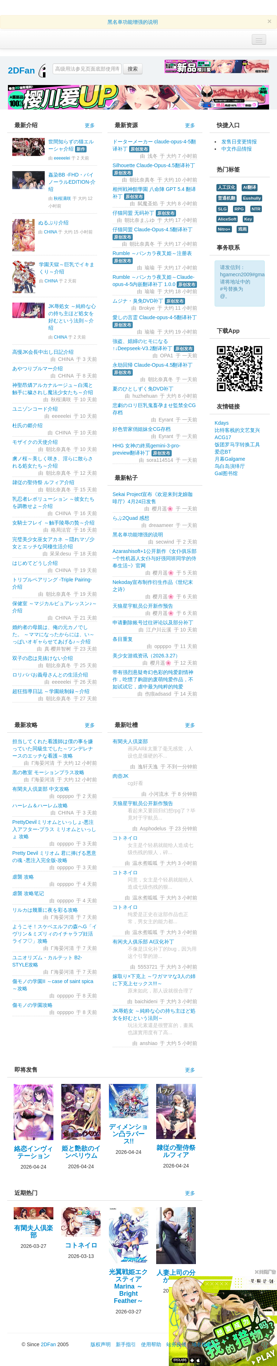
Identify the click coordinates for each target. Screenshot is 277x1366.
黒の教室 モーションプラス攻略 (48, 772)
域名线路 (202, 1344)
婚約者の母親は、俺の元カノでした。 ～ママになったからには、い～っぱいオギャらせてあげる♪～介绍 (53, 634)
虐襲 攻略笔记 (28, 893)
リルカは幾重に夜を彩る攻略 (45, 910)
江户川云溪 (158, 630)
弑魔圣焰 (147, 203)
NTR (256, 208)
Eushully (252, 198)
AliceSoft (227, 219)
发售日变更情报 (239, 141)
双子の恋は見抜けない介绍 (42, 658)
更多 (90, 125)
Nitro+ (224, 229)
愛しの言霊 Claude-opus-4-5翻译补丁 (155, 317)
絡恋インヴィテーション (33, 1152)
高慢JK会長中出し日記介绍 (43, 352)
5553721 (148, 967)
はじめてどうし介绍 (35, 563)
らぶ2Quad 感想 (131, 518)
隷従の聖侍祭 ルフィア (176, 1151)
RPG (239, 208)
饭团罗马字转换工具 (237, 444)
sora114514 (159, 460)
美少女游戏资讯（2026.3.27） (146, 656)
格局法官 (61, 530)
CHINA (50, 232)
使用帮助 (151, 1344)
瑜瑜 (150, 268)
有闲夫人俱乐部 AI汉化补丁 (143, 942)
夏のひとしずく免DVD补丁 (143, 389)
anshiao (149, 1043)
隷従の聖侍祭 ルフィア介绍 (43, 482)
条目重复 (123, 639)
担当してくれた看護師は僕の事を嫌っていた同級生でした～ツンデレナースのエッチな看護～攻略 (52, 748)
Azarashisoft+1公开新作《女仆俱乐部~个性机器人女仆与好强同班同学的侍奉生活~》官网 (155, 558)
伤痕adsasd (158, 694)
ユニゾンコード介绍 (35, 409)
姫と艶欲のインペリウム (81, 1152)
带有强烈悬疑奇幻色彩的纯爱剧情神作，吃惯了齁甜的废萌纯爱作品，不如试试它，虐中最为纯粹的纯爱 (153, 679)
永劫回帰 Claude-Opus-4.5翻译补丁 (153, 365)
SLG (222, 208)
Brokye (147, 308)
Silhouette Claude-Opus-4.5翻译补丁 (154, 165)
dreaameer (161, 525)
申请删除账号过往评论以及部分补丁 (153, 622)
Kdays (222, 423)
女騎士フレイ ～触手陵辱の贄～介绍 (53, 523)
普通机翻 (226, 198)
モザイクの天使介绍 (35, 442)
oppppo (162, 646)
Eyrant (166, 420)
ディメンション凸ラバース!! (128, 1134)
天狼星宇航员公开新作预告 (143, 606)
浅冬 (153, 156)
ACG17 (223, 437)
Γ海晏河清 (42, 763)
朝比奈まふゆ (139, 220)
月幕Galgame (230, 459)
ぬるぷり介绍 (53, 223)
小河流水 (159, 794)
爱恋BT (223, 452)
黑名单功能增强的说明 (132, 22)
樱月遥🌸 (162, 509)
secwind (165, 542)
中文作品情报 (236, 149)
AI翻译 (249, 187)
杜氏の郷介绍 (27, 425)
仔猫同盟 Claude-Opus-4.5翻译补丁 (153, 229)
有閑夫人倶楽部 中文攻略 (40, 789)
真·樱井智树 (57, 649)
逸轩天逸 (148, 766)
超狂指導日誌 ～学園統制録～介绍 (50, 691)
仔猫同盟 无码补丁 (133, 213)
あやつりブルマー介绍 (37, 368)
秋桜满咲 (62, 198)
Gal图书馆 (226, 473)
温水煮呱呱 (145, 863)
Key (248, 219)
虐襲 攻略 (23, 877)
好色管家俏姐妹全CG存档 (142, 429)
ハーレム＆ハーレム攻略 (40, 805)
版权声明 (101, 1344)
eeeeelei (62, 158)
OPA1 (166, 355)
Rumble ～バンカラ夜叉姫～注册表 (152, 253)
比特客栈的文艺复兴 (237, 430)
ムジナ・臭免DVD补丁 (138, 301)
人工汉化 (226, 187)
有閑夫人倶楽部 (130, 741)
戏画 (242, 229)
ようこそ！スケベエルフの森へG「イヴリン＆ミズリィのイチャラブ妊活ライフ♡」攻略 (54, 934)
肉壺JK (120, 776)
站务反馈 (176, 1344)
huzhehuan (144, 396)
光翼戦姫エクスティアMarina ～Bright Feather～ (128, 1286)
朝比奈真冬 (58, 449)
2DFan (21, 70)
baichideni (146, 1001)
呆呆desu (60, 554)
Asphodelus (153, 828)
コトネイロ (125, 838)
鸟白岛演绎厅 (230, 466)
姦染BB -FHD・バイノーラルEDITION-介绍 (72, 182)
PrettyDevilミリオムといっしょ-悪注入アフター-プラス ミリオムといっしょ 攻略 (54, 829)
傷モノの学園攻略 (32, 1005)
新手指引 (126, 1344)
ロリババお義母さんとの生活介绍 (50, 675)
